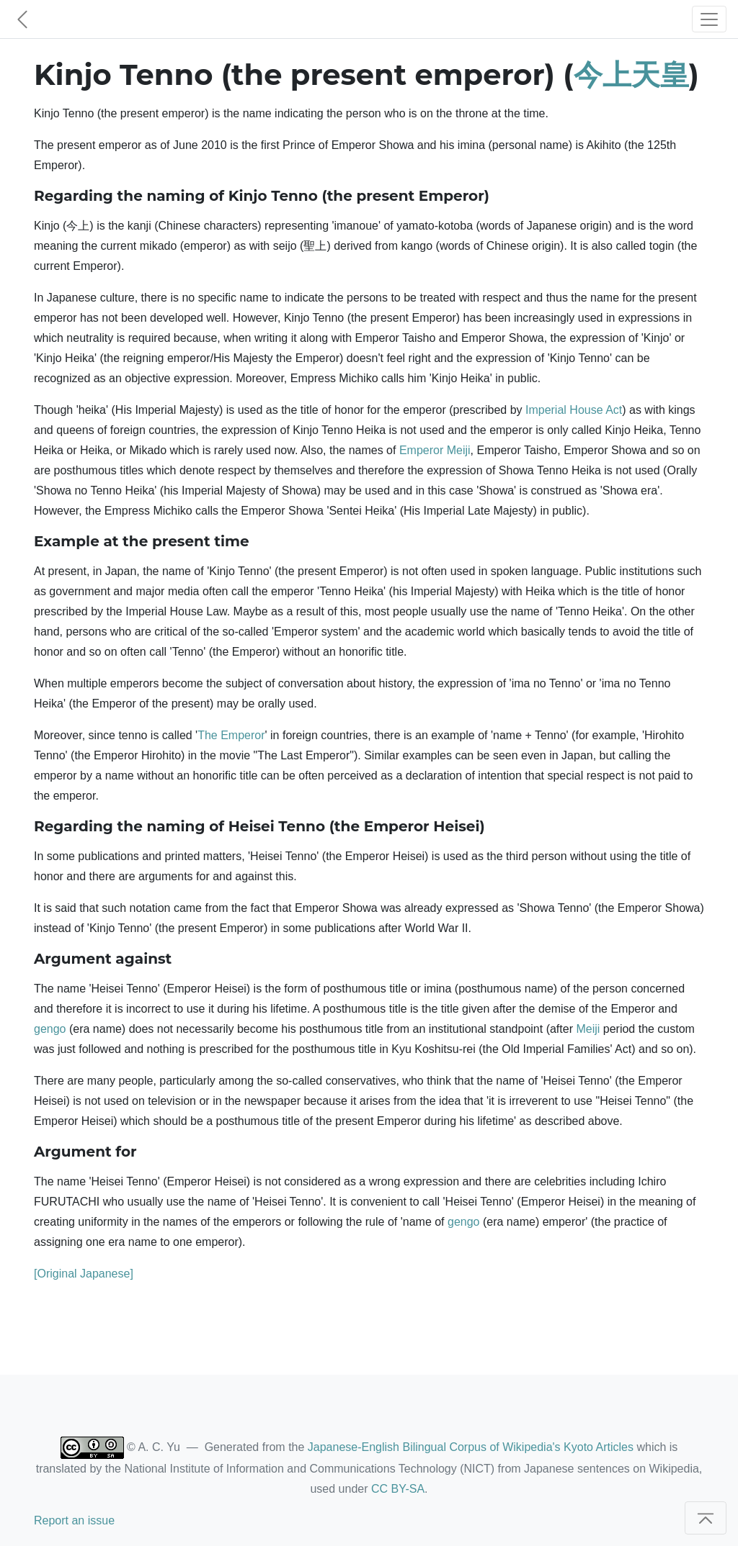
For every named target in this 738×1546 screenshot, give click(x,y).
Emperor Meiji (435, 450)
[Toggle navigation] (709, 19)
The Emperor (230, 735)
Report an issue (74, 1520)
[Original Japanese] (83, 1273)
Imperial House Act (573, 410)
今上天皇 (631, 74)
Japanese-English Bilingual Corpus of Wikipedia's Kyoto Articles (470, 1447)
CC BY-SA (397, 1489)
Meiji (588, 1029)
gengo (50, 1029)
